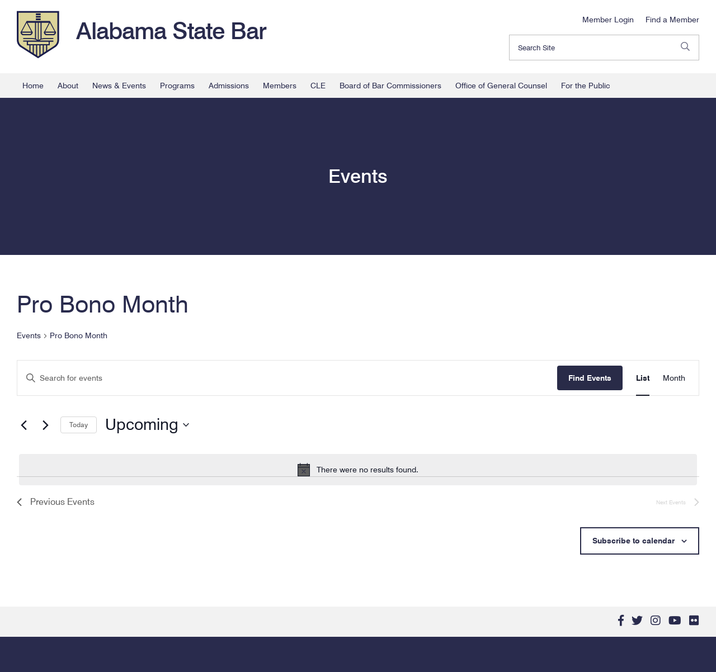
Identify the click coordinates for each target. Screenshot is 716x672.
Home (33, 85)
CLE (318, 85)
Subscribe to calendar (633, 540)
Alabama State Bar (171, 31)
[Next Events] (45, 425)
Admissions (229, 85)
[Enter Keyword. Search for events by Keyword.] (287, 378)
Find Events (589, 377)
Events (29, 335)
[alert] (358, 469)
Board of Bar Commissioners (390, 85)
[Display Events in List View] (642, 378)
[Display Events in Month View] (674, 378)
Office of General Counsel (501, 85)
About (68, 85)
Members (279, 85)
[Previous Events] (23, 425)
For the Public (585, 85)
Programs (177, 85)
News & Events (119, 85)
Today (78, 424)
